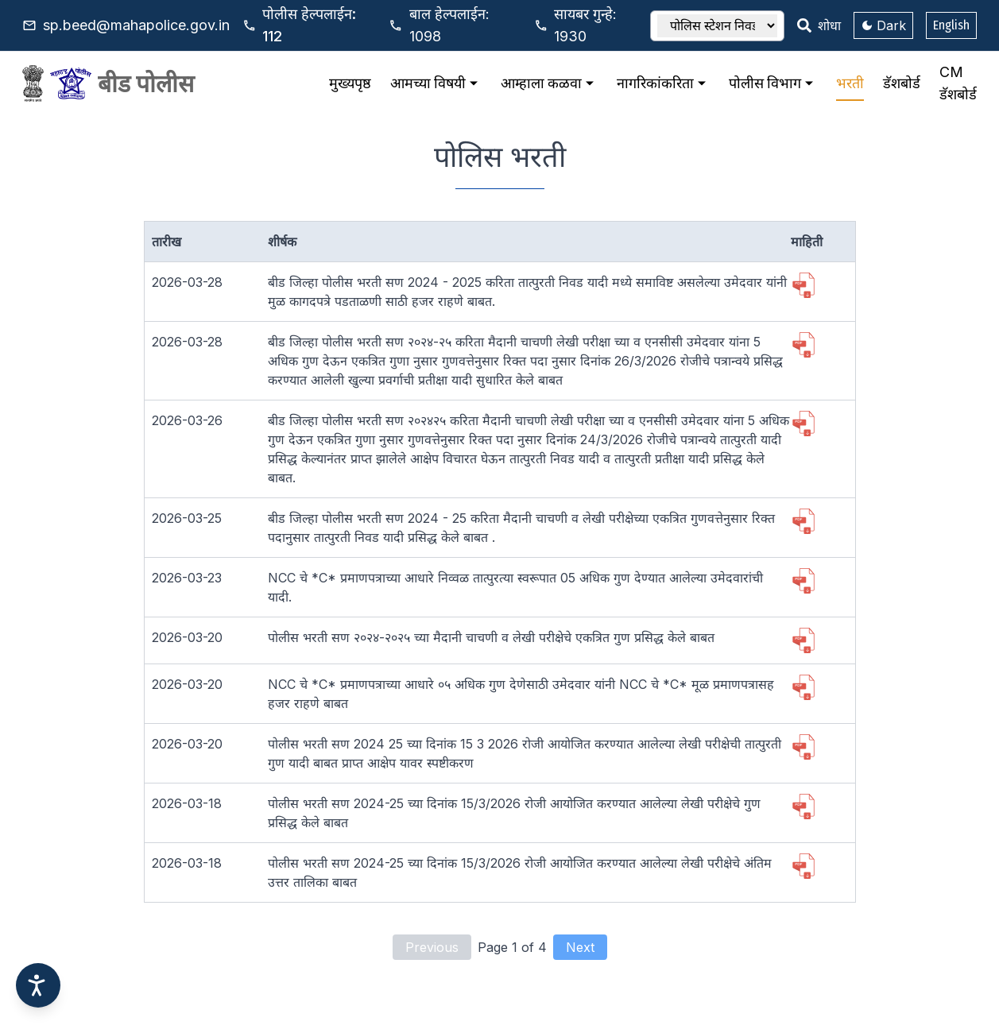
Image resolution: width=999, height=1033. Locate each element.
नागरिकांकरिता (663, 83)
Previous (432, 947)
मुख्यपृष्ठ (350, 83)
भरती (850, 83)
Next (580, 947)
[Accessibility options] (38, 985)
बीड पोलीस (146, 83)
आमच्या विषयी (436, 83)
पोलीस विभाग (773, 83)
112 (309, 25)
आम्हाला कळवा (549, 83)
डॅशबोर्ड (901, 83)
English (951, 25)
